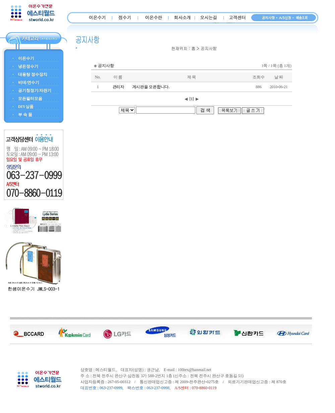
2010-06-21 (279, 86)
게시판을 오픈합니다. (151, 86)
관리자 (118, 86)
